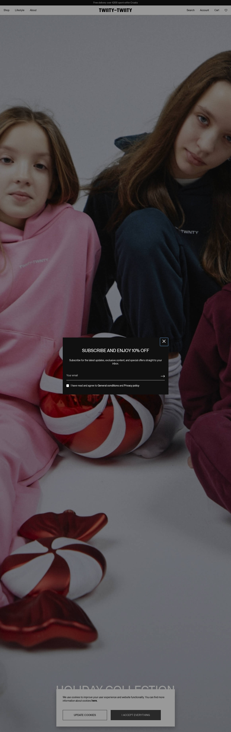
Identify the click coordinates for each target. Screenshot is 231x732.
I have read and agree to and (105, 385)
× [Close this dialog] (164, 342)
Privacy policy (131, 385)
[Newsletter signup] (163, 376)
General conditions (108, 385)
